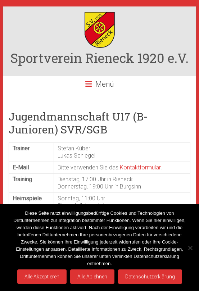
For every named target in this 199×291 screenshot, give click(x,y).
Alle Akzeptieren (41, 276)
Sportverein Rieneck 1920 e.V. (99, 58)
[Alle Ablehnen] (190, 247)
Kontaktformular (140, 167)
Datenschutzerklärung (150, 276)
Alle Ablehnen (92, 276)
